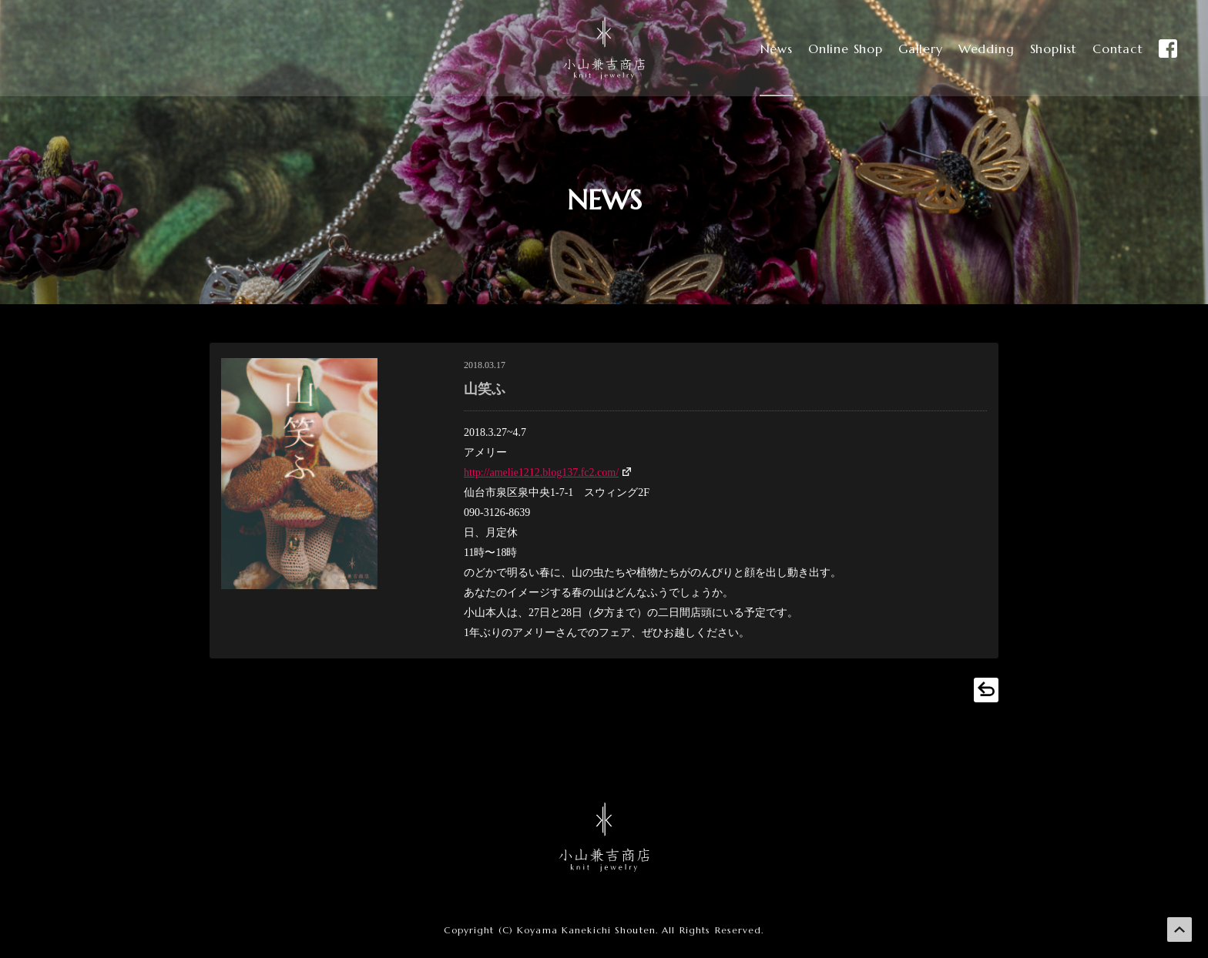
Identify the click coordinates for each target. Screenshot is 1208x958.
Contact (1113, 48)
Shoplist (1045, 48)
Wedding (976, 48)
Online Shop (829, 48)
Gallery (907, 48)
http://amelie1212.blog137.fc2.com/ (541, 472)
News (757, 48)
